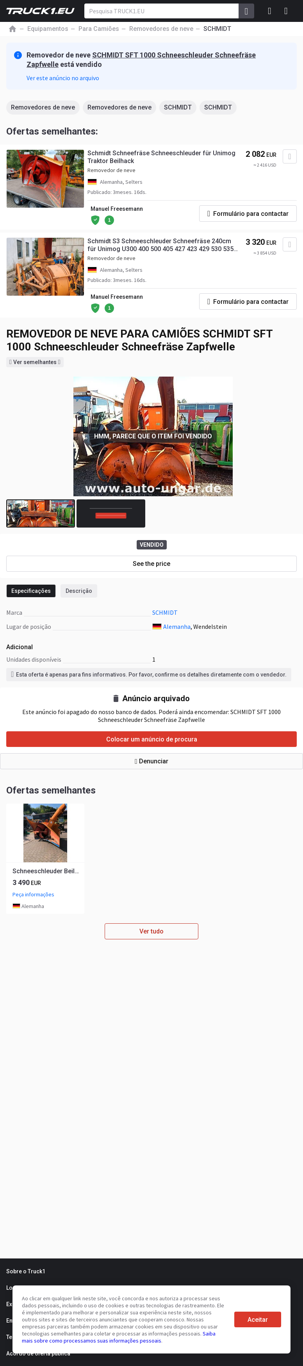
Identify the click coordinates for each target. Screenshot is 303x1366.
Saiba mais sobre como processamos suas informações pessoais (119, 1337)
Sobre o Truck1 (25, 1271)
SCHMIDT (178, 107)
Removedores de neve (43, 107)
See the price (151, 563)
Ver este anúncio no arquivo (63, 78)
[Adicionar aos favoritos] (290, 156)
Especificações (31, 591)
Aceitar (258, 1319)
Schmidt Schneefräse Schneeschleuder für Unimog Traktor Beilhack (161, 157)
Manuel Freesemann (117, 209)
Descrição (79, 591)
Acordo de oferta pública (38, 1353)
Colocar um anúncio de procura (151, 739)
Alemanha (177, 626)
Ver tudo (151, 931)
